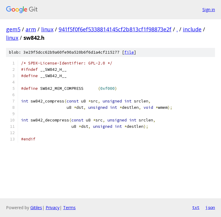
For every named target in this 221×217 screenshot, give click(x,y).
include (192, 29)
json (210, 207)
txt (195, 207)
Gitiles (36, 207)
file (129, 52)
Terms (69, 207)
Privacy (52, 207)
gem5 (13, 29)
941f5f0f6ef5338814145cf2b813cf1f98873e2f (115, 29)
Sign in (208, 9)
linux (47, 29)
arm (31, 29)
